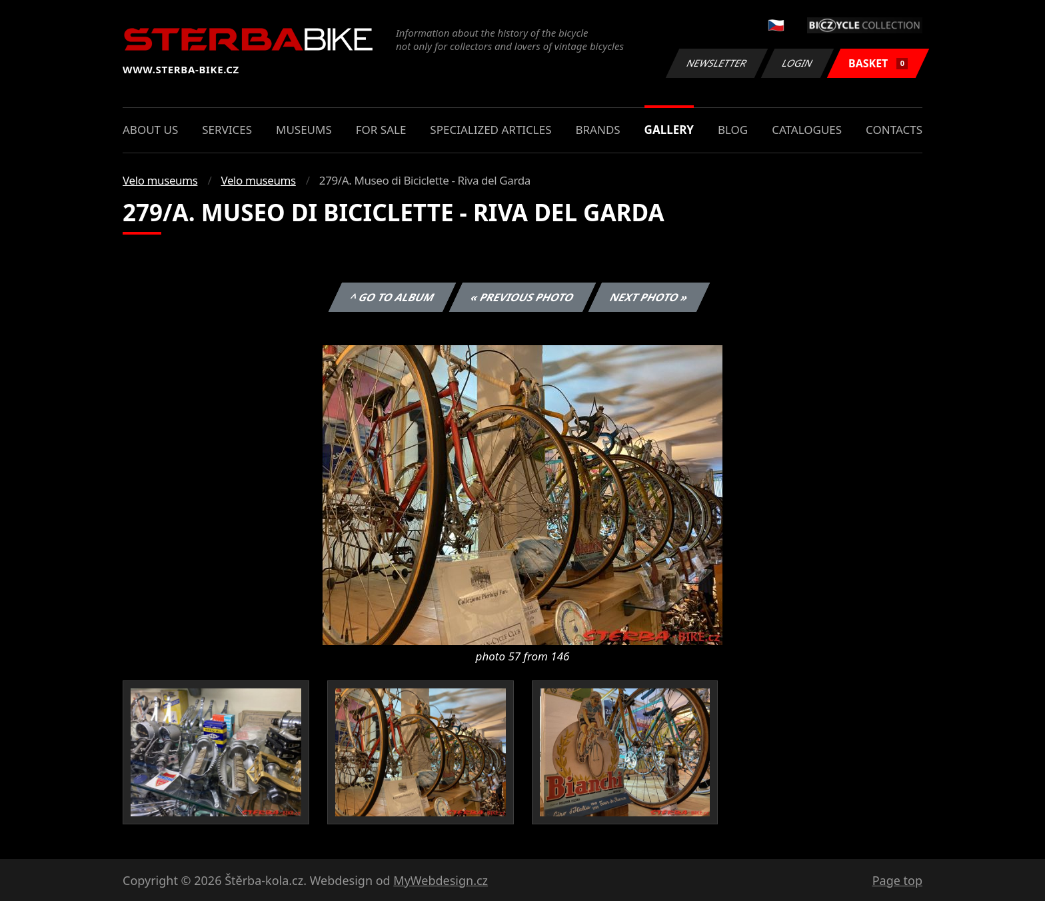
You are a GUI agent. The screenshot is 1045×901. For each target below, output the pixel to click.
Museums (304, 129)
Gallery (669, 129)
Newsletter (716, 63)
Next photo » (649, 297)
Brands (597, 129)
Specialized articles (490, 129)
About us (150, 129)
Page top (897, 880)
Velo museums (160, 180)
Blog (733, 129)
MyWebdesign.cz (440, 880)
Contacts (894, 129)
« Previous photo (522, 297)
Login (798, 63)
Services (227, 129)
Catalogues (807, 129)
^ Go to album (392, 297)
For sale (381, 129)
